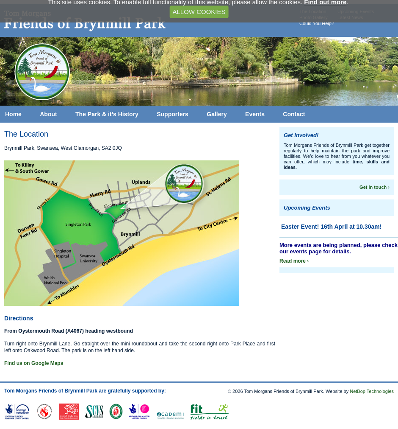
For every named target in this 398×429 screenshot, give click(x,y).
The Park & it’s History (106, 114)
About (48, 114)
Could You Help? (316, 23)
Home (13, 114)
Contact (294, 114)
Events (255, 114)
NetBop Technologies (372, 391)
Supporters (172, 114)
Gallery (217, 114)
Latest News (350, 17)
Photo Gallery (313, 17)
